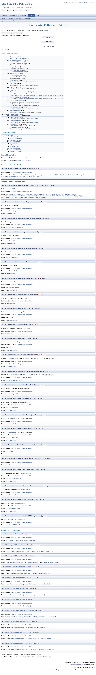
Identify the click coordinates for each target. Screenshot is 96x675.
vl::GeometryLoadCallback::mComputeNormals (18, 566)
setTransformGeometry (16, 120)
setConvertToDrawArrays (17, 97)
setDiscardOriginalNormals (17, 63)
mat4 (6, 114)
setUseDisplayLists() (30, 627)
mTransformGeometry (16, 137)
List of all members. (6, 49)
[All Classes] (80, 2)
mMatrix (12, 135)
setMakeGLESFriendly (16, 127)
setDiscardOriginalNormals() (50, 562)
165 (12, 636)
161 (12, 592)
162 (12, 603)
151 (12, 506)
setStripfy (12, 87)
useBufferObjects (15, 110)
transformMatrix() (34, 118)
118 (12, 301)
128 (12, 361)
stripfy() (81, 195)
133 (12, 391)
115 (12, 284)
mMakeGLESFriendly (16, 151)
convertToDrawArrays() (25, 194)
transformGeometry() (7, 197)
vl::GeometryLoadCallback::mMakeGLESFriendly (18, 643)
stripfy (11, 90)
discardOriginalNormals (16, 60)
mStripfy (12, 145)
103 (12, 208)
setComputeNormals (16, 70)
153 (12, 522)
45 (11, 160)
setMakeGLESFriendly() (47, 649)
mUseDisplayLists (15, 148)
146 (12, 476)
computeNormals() (13, 194)
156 (12, 537)
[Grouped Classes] (89, 2)
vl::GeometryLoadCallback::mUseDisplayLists (17, 621)
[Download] (67, 2)
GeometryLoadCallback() (17, 551)
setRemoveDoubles (15, 77)
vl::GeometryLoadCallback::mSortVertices (16, 588)
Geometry (28, 30)
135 (12, 404)
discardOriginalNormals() (40, 194)
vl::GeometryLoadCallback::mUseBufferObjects (18, 632)
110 (12, 254)
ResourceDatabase (21, 58)
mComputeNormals (15, 140)
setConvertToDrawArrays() (48, 616)
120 (12, 314)
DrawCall (26, 95)
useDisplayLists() (43, 197)
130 (12, 377)
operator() (12, 58)
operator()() (13, 213)
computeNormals (15, 67)
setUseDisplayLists (15, 100)
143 (12, 462)
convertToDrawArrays (16, 94)
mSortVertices (14, 143)
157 (12, 548)
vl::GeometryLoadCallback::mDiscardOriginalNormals (20, 556)
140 (12, 435)
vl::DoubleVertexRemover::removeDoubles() (13, 195)
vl (1, 21)
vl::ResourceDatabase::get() (56, 194)
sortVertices (13, 83)
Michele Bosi (80, 664)
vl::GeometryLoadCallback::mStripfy (15, 599)
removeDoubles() (32, 195)
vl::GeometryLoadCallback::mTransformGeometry (19, 545)
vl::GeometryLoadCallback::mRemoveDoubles (18, 577)
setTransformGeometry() (32, 551)
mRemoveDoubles (15, 141)
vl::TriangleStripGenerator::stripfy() (68, 195)
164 (12, 625)
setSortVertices (14, 80)
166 (12, 647)
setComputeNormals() (45, 573)
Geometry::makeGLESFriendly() (25, 125)
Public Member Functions (82, 22)
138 (12, 421)
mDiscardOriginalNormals (17, 138)
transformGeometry (15, 117)
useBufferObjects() (29, 197)
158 (12, 559)
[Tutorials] (73, 2)
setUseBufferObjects (16, 107)
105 (12, 224)
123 (12, 331)
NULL (78, 194)
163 (12, 614)
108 (12, 238)
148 (12, 492)
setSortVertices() (29, 595)
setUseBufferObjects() (31, 638)
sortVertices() (54, 195)
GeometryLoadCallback (8, 21)
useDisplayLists (14, 104)
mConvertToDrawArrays (16, 146)
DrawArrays (34, 95)
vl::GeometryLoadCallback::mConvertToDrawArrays (19, 610)
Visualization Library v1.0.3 (17, 3)
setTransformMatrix (15, 115)
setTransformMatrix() (16, 540)
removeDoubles (14, 73)
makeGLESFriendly (15, 124)
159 (12, 570)
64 (11, 191)
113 (12, 268)
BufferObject (17, 108)
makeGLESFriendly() (70, 194)
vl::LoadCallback (13, 189)
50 (11, 172)
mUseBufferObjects (15, 149)
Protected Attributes (92, 22)
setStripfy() (28, 606)
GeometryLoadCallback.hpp (14, 33)
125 (12, 344)
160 (12, 581)
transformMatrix (14, 114)
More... (47, 30)
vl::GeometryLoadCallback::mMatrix (15, 534)
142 (12, 448)
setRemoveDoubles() (43, 195)
